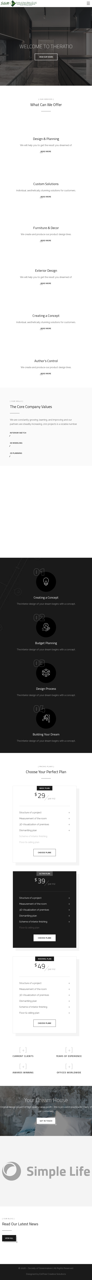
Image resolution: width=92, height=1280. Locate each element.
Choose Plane (44, 852)
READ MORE (46, 151)
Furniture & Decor (46, 227)
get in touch (46, 1120)
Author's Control (46, 360)
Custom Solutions (46, 183)
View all (9, 1238)
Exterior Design (46, 270)
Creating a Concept (46, 315)
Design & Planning (46, 138)
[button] (46, 57)
